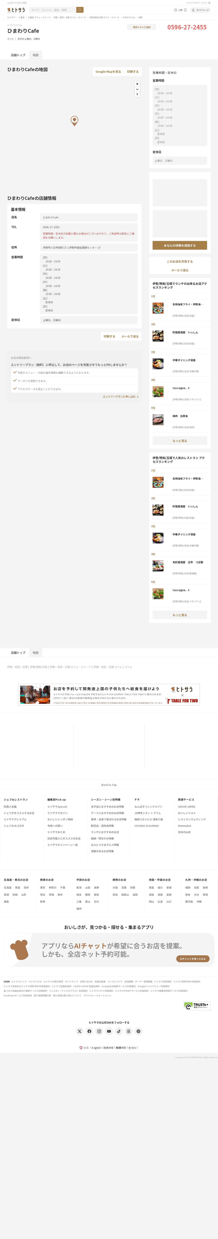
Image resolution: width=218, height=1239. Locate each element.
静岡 (87, 894)
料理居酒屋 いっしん (185, 332)
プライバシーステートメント (97, 995)
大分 (196, 894)
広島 (160, 901)
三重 (79, 901)
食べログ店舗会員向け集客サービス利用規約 (25, 990)
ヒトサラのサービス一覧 (199, 2)
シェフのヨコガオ (14, 825)
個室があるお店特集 (102, 851)
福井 (79, 908)
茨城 (51, 894)
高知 (151, 894)
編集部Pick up (56, 799)
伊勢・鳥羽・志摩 (17, 667)
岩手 (26, 887)
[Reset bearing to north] (137, 94)
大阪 (115, 887)
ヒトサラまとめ (56, 832)
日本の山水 (184, 832)
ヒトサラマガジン (57, 813)
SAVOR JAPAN (186, 806)
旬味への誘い (55, 825)
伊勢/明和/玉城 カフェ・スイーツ (104, 17)
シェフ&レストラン (16, 799)
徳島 (151, 887)
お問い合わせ (86, 981)
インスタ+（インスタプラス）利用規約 (68, 990)
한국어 (132, 1047)
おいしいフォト (187, 813)
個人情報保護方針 (42, 995)
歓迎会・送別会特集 (102, 825)
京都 (132, 887)
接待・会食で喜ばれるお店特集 (109, 819)
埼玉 (42, 894)
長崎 (205, 887)
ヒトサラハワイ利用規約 (101, 990)
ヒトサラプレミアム (15, 819)
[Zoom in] (137, 84)
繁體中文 (121, 1047)
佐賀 (196, 887)
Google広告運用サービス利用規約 (119, 986)
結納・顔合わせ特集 (102, 838)
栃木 (60, 894)
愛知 (96, 894)
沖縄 (199, 901)
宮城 (6, 894)
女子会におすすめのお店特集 (107, 806)
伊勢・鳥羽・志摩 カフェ (108, 667)
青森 (17, 887)
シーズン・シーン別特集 (106, 799)
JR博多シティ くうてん (147, 813)
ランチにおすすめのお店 (105, 832)
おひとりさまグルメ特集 (105, 845)
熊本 (187, 894)
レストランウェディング (192, 819)
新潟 (79, 887)
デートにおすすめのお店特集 (107, 813)
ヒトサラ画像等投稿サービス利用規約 (168, 990)
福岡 (187, 887)
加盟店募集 (100, 981)
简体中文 (108, 1047)
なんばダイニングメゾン (148, 806)
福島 (6, 901)
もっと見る (180, 440)
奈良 (115, 894)
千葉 (62, 887)
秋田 (15, 894)
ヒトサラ (11, 17)
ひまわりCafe (129, 17)
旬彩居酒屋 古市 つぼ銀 (188, 562)
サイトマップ (71, 981)
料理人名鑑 (10, 806)
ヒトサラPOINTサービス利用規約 (132, 990)
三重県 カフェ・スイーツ (39, 17)
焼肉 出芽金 (180, 416)
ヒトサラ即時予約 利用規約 (186, 981)
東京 (42, 887)
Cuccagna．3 (181, 388)
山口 (168, 901)
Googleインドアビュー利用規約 (153, 986)
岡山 (151, 901)
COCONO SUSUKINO (146, 825)
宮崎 (205, 894)
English (96, 1047)
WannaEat (184, 825)
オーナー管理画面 (143, 981)
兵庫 (123, 887)
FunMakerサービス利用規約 (18, 995)
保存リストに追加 (141, 27)
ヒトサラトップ (19, 981)
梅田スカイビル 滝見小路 (148, 819)
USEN (7, 981)
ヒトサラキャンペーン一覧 (62, 845)
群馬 (42, 901)
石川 (96, 901)
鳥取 (160, 894)
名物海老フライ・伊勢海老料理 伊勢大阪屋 (188, 304)
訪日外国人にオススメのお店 (63, 838)
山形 (23, 894)
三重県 (22, 17)
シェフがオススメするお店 (19, 813)
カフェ (10, 38)
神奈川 (52, 887)
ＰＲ (137, 799)
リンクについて (115, 981)
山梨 (87, 887)
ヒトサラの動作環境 (53, 981)
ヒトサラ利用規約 (163, 981)
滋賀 (135, 894)
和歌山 (125, 894)
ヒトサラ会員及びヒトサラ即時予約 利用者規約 (27, 986)
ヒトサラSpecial (57, 806)
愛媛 (168, 887)
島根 (168, 894)
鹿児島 (189, 901)
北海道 (7, 887)
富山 (87, 901)
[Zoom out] (137, 89)
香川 (160, 887)
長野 (96, 887)
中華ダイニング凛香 (184, 360)
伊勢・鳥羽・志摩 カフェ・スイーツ (70, 17)
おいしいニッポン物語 (60, 819)
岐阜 (79, 894)
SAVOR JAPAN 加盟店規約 (86, 986)
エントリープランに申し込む (119, 396)
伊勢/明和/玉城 (38, 667)
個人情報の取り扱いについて (67, 995)
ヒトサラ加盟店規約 (61, 986)
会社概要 (128, 981)
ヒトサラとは (35, 981)
